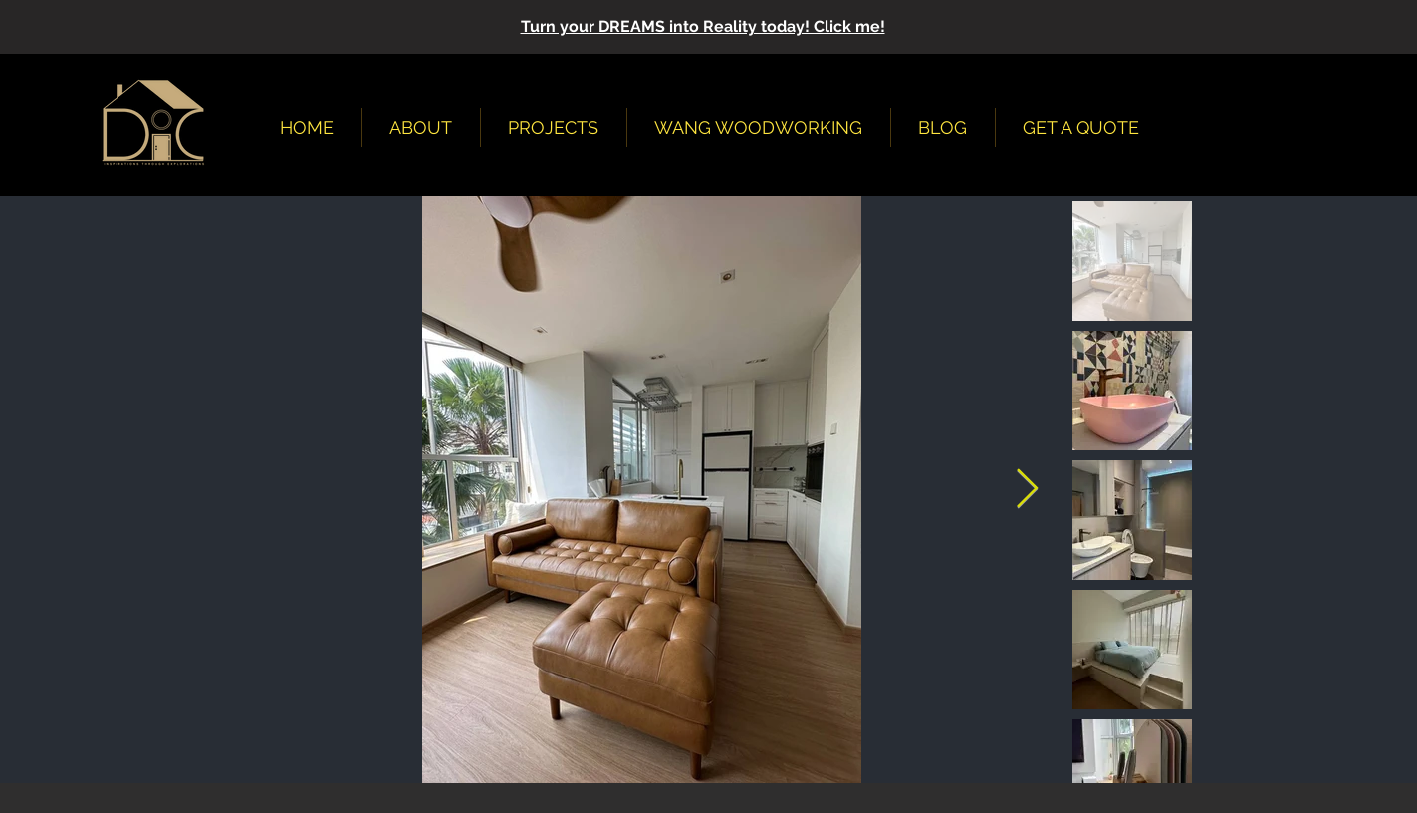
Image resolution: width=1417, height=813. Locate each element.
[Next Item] (1027, 490)
